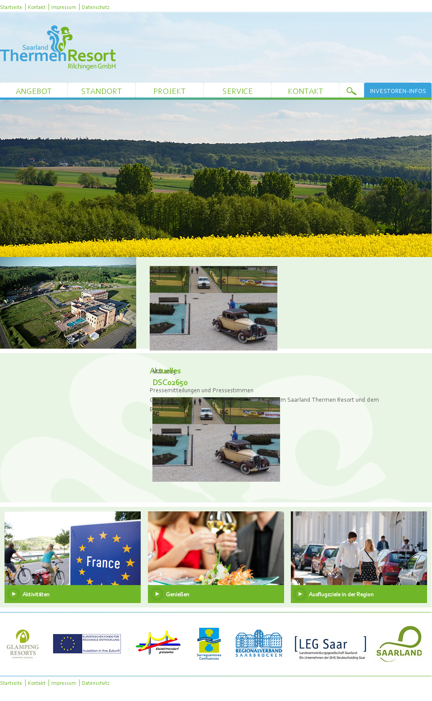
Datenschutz (95, 7)
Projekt (169, 91)
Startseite (11, 7)
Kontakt (36, 7)
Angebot (34, 91)
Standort (101, 91)
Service (238, 91)
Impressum (63, 7)
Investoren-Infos (398, 90)
